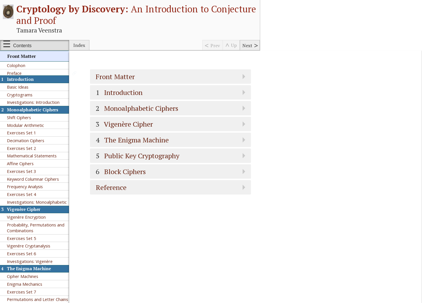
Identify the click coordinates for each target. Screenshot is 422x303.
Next (247, 45)
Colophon (16, 65)
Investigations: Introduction (33, 102)
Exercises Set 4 (21, 194)
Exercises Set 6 (21, 253)
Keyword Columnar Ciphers (33, 179)
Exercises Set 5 (21, 238)
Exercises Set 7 (21, 292)
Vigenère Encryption (26, 217)
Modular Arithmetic (25, 125)
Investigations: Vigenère (30, 261)
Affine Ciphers (20, 163)
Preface (14, 73)
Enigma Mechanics (24, 284)
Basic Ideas (17, 87)
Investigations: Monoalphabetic (37, 202)
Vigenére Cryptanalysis (28, 246)
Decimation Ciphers (25, 140)
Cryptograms (19, 95)
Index (79, 45)
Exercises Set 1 (21, 133)
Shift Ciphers (19, 117)
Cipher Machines (22, 276)
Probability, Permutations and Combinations (35, 227)
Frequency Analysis (25, 186)
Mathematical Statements (32, 156)
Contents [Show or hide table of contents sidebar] (22, 45)
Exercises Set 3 (21, 171)
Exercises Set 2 (21, 148)
